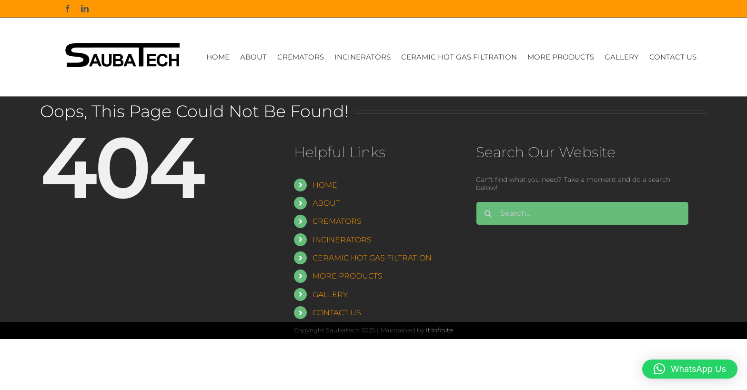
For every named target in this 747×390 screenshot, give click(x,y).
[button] (689, 369)
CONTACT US (337, 312)
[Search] (488, 213)
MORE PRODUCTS (348, 275)
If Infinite (439, 330)
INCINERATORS (342, 239)
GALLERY (330, 294)
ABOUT (326, 203)
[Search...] (582, 213)
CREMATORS (337, 221)
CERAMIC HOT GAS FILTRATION (372, 257)
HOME (325, 185)
